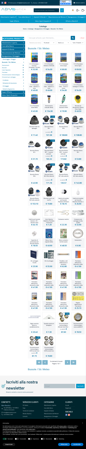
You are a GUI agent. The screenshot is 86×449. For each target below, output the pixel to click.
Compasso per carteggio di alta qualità (78, 220)
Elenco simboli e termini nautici (63, 241)
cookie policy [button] (31, 429)
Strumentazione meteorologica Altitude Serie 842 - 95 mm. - (63, 325)
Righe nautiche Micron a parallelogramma (34, 325)
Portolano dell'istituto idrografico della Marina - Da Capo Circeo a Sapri (78, 262)
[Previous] (45, 362)
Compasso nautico (63, 219)
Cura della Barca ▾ (24, 17)
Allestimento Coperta (50, 405)
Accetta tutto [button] (77, 444)
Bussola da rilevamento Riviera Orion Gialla (78, 107)
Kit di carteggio (49, 261)
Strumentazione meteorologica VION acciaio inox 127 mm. (34, 349)
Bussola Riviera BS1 (78, 151)
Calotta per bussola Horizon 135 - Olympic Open (34, 220)
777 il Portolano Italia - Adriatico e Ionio (34, 86)
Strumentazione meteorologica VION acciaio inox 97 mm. (49, 349)
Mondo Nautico (27, 414)
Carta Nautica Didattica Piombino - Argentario (49, 220)
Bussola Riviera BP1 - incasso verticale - (49, 152)
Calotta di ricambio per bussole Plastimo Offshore (63, 199)
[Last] (73, 362)
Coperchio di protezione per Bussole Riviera (34, 241)
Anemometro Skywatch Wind (63, 106)
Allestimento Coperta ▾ (8, 17)
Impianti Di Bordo (49, 411)
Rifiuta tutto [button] (64, 444)
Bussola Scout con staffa (49, 199)
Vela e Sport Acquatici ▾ (43, 21)
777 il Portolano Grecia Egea (63, 65)
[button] (82, 423)
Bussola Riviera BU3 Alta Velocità (49, 175)
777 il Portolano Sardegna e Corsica (78, 85)
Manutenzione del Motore (51, 414)
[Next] (67, 362)
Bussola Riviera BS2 (34, 175)
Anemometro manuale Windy (49, 106)
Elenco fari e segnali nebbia (49, 241)
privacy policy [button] (62, 426)
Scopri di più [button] (9, 444)
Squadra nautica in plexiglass (49, 324)
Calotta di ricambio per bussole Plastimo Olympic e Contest (78, 199)
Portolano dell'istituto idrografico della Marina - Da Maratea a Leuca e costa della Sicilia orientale (49, 283)
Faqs (24, 408)
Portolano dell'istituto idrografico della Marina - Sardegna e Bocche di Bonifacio (49, 304)
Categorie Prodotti (13, 38)
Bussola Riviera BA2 (63, 127)
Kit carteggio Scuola (34, 262)
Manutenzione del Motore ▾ (58, 17)
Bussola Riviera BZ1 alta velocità (63, 175)
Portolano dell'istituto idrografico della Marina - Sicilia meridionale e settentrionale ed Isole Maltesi (63, 304)
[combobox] (46, 10)
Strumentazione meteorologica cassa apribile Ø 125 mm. (78, 325)
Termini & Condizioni (28, 411)
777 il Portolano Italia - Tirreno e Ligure (63, 86)
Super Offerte (14, 21)
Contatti (25, 416)
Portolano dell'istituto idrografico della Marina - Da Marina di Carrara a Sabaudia (63, 283)
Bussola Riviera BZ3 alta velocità (34, 199)
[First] (39, 362)
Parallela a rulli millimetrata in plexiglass (63, 262)
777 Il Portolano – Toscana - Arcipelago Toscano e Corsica (34, 65)
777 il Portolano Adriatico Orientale (49, 65)
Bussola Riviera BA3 (78, 127)
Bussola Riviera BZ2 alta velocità (78, 175)
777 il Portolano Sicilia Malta (34, 106)
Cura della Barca (48, 408)
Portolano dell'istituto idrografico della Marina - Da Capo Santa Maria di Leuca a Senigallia (34, 283)
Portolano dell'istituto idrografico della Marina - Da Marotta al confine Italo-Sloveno (78, 283)
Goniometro (78, 240)
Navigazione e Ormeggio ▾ (76, 17)
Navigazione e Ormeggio (51, 416)
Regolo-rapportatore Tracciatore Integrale (78, 304)
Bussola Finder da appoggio (34, 127)
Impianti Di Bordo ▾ (40, 17)
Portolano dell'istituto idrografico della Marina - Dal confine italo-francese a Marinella (34, 304)
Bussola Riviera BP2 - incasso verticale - (63, 152)
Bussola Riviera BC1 (34, 151)
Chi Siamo (25, 405)
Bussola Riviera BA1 (49, 127)
